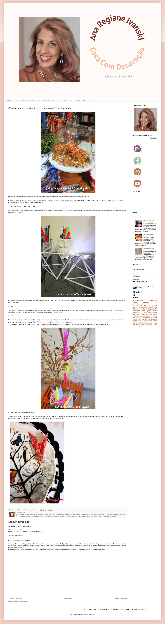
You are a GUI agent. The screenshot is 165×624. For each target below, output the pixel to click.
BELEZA (77, 100)
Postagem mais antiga (120, 598)
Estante (155, 324)
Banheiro (148, 316)
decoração (138, 300)
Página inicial (68, 598)
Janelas (135, 323)
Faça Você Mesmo (150, 305)
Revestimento (145, 323)
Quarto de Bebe (141, 322)
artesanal (141, 307)
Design (155, 316)
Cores (145, 309)
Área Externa (153, 322)
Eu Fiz (150, 314)
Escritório (149, 320)
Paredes (144, 320)
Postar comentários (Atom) (20, 601)
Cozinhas (136, 316)
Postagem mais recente (15, 598)
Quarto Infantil (137, 319)
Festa (134, 322)
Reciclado (136, 317)
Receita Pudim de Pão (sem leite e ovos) (149, 235)
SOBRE (9, 100)
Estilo (135, 307)
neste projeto (45, 324)
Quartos (142, 316)
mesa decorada (152, 317)
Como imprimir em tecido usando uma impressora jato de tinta (150, 222)
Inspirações (151, 300)
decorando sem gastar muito (145, 311)
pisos (151, 323)
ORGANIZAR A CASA (50, 100)
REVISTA (144, 319)
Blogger (92, 614)
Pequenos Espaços (140, 314)
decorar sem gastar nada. (139, 326)
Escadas (147, 322)
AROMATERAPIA (65, 100)
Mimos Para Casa (150, 307)
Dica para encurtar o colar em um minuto (149, 249)
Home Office (144, 324)
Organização (152, 309)
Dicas (135, 303)
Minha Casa (137, 309)
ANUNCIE (86, 100)
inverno (155, 320)
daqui (113, 300)
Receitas (136, 312)
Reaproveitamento (150, 312)
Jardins (155, 314)
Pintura (150, 324)
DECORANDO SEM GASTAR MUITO (27, 100)
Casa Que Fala (143, 317)
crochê (139, 323)
